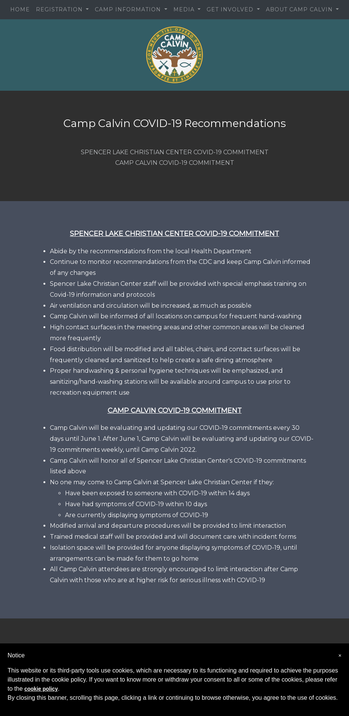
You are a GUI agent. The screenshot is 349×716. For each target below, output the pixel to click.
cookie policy (41, 689)
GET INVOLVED (231, 9)
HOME (20, 9)
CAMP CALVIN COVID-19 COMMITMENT (174, 162)
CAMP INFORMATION (129, 9)
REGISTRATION (60, 9)
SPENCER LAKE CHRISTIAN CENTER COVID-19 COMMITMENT (175, 152)
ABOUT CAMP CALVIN (300, 9)
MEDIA (184, 9)
